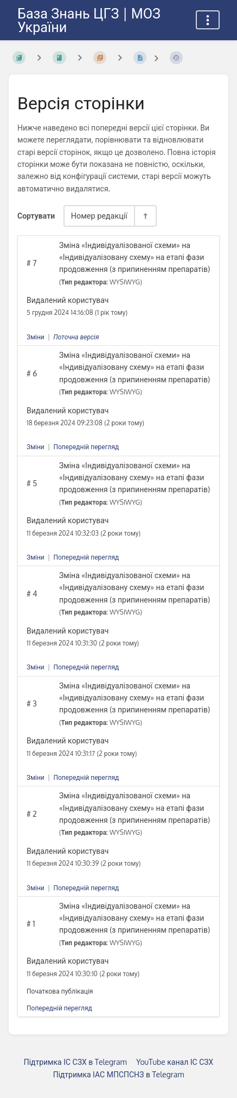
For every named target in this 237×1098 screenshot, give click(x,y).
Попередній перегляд (86, 447)
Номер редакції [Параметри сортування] (99, 215)
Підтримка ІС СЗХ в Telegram (75, 1061)
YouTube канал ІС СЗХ (174, 1061)
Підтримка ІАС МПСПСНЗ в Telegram (118, 1074)
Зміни (35, 337)
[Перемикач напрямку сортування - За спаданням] (145, 215)
